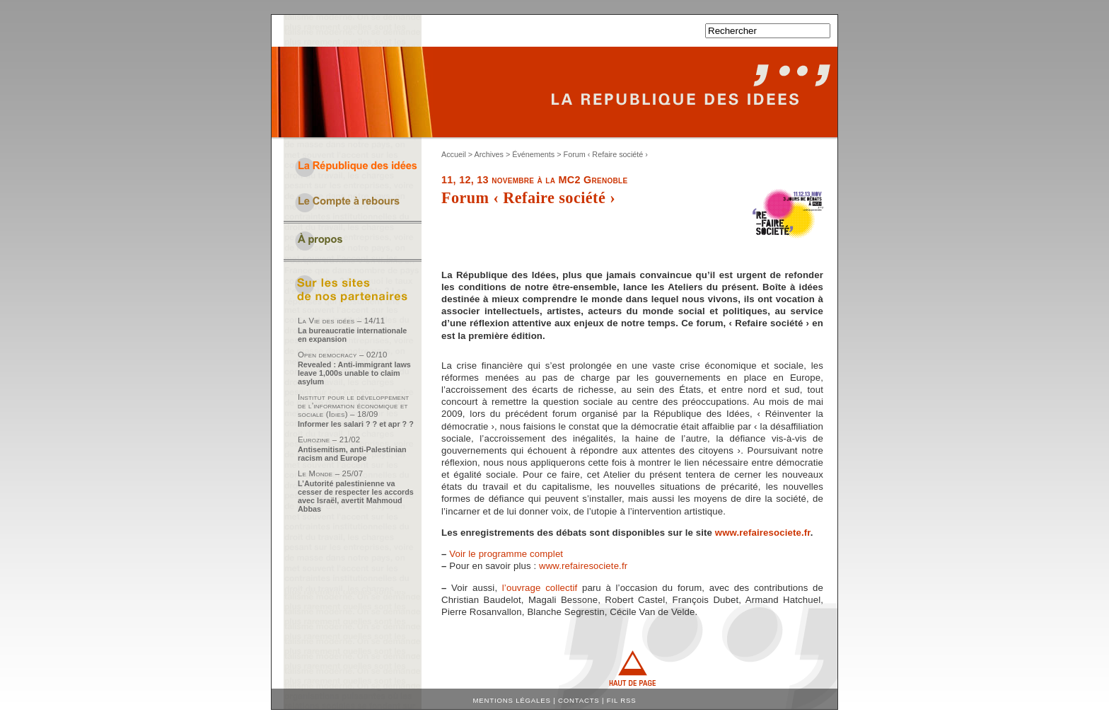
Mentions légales (512, 700)
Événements (533, 154)
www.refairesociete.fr (763, 532)
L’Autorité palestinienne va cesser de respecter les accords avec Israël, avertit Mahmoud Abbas (356, 496)
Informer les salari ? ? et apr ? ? (356, 424)
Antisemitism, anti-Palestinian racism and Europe (352, 453)
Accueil (453, 154)
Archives (489, 154)
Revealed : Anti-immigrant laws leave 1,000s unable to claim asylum (354, 373)
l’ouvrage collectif (539, 587)
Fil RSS (622, 700)
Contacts (579, 700)
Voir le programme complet (506, 553)
